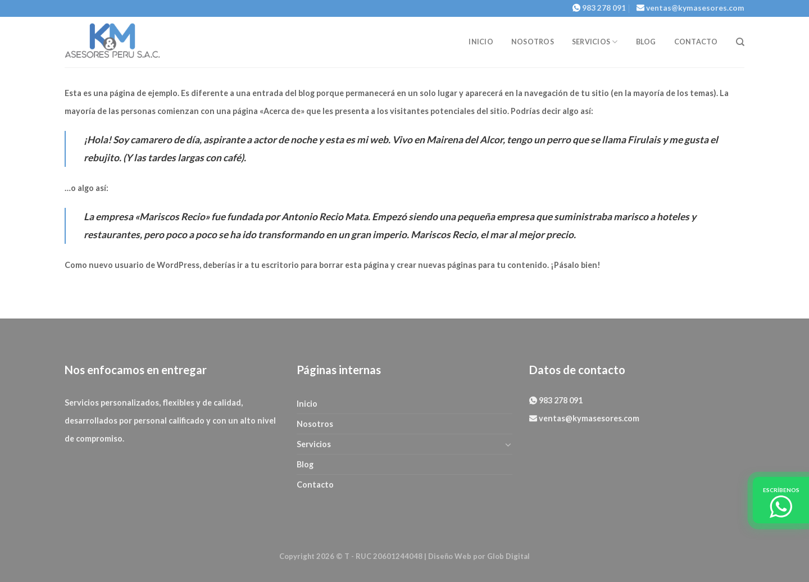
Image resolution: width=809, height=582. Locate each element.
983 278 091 (604, 7)
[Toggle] (508, 444)
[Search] (740, 42)
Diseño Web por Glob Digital (479, 556)
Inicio (481, 42)
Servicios (595, 42)
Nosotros (532, 42)
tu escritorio (275, 265)
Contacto (696, 42)
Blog (646, 42)
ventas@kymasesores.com (695, 7)
